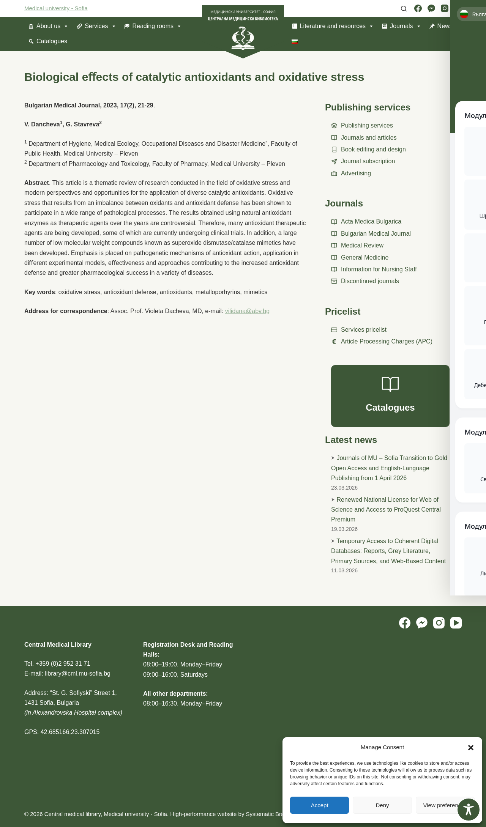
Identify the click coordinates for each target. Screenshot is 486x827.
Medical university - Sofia (56, 8)
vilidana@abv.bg (247, 311)
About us (52, 26)
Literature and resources (337, 26)
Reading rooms (157, 26)
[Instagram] (444, 8)
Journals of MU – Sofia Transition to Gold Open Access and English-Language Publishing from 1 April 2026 (389, 468)
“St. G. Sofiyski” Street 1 (82, 693)
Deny (382, 805)
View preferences (445, 805)
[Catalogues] (390, 396)
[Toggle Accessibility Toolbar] (468, 809)
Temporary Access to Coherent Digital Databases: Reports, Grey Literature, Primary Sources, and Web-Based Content (388, 551)
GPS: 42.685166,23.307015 (61, 732)
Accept (319, 805)
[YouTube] (458, 8)
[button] (471, 747)
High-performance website (203, 814)
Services (100, 26)
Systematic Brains (269, 814)
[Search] (404, 8)
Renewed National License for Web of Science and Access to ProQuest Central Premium (386, 509)
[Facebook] (418, 8)
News (445, 26)
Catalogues (51, 41)
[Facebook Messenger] (431, 8)
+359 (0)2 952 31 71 (62, 663)
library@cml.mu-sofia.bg (77, 673)
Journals (405, 26)
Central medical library (72, 814)
